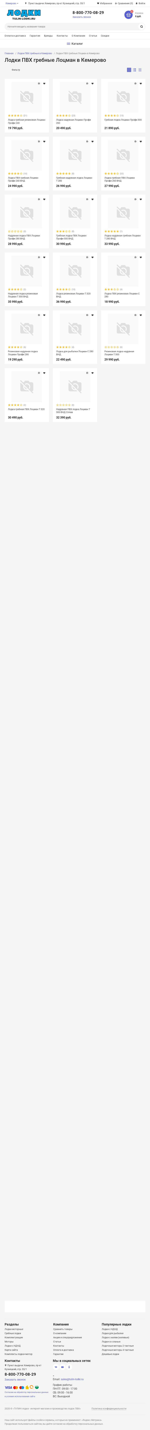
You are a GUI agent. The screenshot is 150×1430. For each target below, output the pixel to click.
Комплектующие (14, 1337)
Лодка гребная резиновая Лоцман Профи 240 (26, 121)
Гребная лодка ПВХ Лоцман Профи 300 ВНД (71, 237)
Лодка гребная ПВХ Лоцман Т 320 (26, 409)
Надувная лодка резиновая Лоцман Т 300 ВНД (23, 295)
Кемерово (11, 3)
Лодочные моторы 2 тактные (118, 1345)
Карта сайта (11, 1350)
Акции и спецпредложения (67, 1337)
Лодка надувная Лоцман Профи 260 (73, 121)
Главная (9, 53)
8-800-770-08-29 (88, 12)
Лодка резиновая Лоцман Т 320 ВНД (73, 295)
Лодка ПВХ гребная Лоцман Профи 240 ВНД (23, 179)
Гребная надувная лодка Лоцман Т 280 (74, 179)
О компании (59, 1333)
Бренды (48, 35)
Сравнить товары (63, 1329)
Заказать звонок (82, 17)
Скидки (105, 35)
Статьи (93, 35)
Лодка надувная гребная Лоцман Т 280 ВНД (122, 237)
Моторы (9, 1341)
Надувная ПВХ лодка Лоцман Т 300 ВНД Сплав (73, 411)
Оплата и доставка (15, 35)
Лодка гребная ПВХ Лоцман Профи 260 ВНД (119, 179)
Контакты (62, 35)
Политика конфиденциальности (109, 1408)
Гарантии (58, 1354)
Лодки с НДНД (13, 1345)
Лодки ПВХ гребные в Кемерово (34, 53)
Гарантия (35, 35)
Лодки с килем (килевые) (115, 1337)
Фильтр (16, 69)
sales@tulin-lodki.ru (72, 1379)
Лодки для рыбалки (112, 1333)
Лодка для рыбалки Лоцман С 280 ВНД (74, 353)
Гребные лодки (13, 1333)
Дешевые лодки (110, 1354)
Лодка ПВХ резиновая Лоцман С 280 (122, 295)
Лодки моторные (14, 1329)
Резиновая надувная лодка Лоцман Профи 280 (23, 353)
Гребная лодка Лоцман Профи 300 (123, 119)
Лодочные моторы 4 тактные (118, 1350)
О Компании (78, 35)
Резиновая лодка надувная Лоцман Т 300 (119, 353)
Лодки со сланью (111, 1341)
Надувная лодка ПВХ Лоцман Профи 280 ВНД (24, 237)
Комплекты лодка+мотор (18, 1354)
